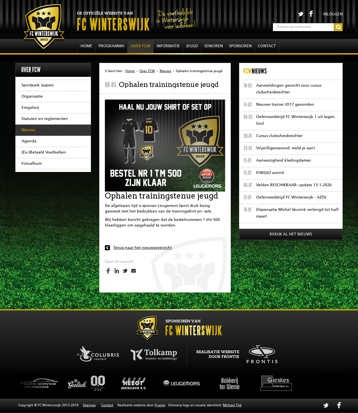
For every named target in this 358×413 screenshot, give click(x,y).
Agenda (29, 141)
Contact (267, 46)
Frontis (160, 405)
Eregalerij (30, 108)
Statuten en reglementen (45, 119)
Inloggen (333, 14)
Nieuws (28, 130)
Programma (111, 46)
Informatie (168, 46)
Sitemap (89, 405)
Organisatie (32, 96)
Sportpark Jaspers (37, 85)
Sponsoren (240, 46)
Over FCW (140, 46)
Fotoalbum (32, 164)
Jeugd (192, 46)
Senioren (213, 46)
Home (86, 46)
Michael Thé (232, 405)
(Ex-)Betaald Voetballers (44, 152)
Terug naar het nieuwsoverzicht (142, 248)
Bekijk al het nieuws (291, 234)
